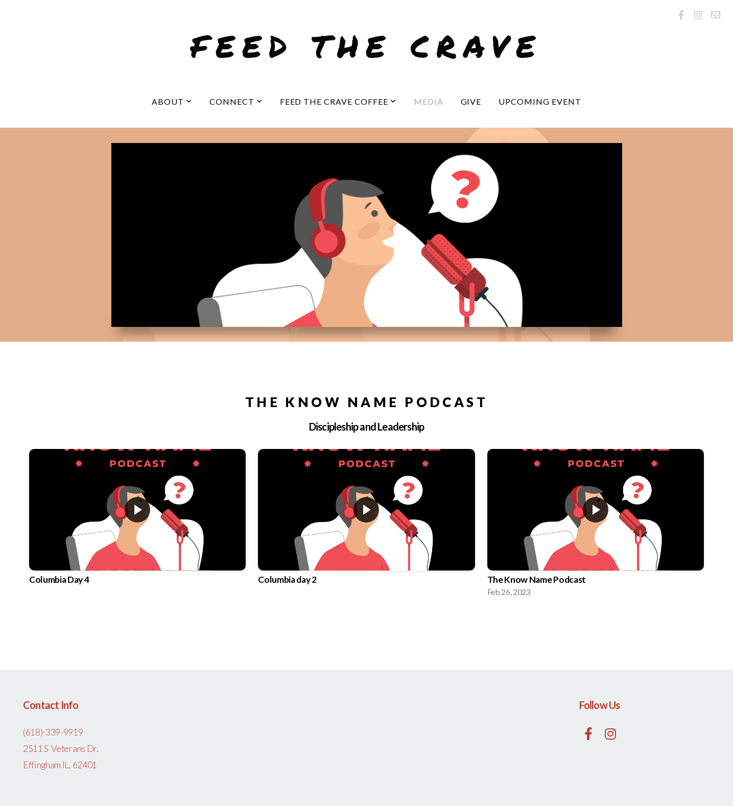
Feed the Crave (366, 45)
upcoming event (540, 101)
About (172, 101)
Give (471, 101)
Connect (236, 101)
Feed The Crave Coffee (338, 101)
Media (428, 101)
